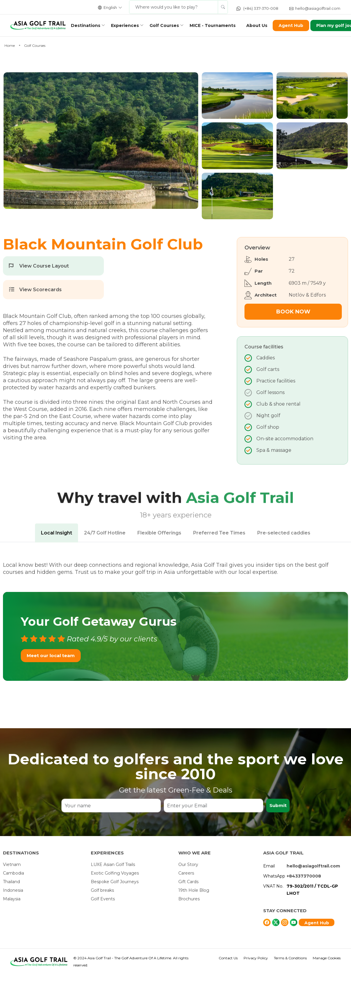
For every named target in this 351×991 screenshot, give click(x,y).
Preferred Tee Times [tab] (219, 549)
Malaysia (11, 915)
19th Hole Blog (193, 906)
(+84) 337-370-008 (257, 8)
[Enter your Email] (213, 822)
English (110, 7)
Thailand (11, 898)
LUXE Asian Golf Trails (113, 880)
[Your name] (111, 822)
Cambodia (13, 889)
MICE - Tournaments (214, 25)
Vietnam (12, 880)
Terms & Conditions (290, 974)
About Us (258, 25)
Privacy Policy (256, 974)
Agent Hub (292, 25)
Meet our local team (51, 671)
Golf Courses (166, 25)
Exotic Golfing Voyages (115, 889)
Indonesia (13, 906)
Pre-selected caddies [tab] (283, 549)
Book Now (293, 328)
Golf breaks (102, 906)
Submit (277, 822)
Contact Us (228, 974)
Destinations (87, 25)
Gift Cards (188, 898)
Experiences (127, 25)
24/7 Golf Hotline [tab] (105, 549)
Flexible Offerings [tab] (159, 549)
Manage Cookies (327, 974)
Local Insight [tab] (56, 549)
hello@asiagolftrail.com (314, 8)
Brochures (189, 915)
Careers (186, 889)
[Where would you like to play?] (173, 7)
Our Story (188, 880)
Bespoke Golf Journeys (115, 898)
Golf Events (103, 915)
